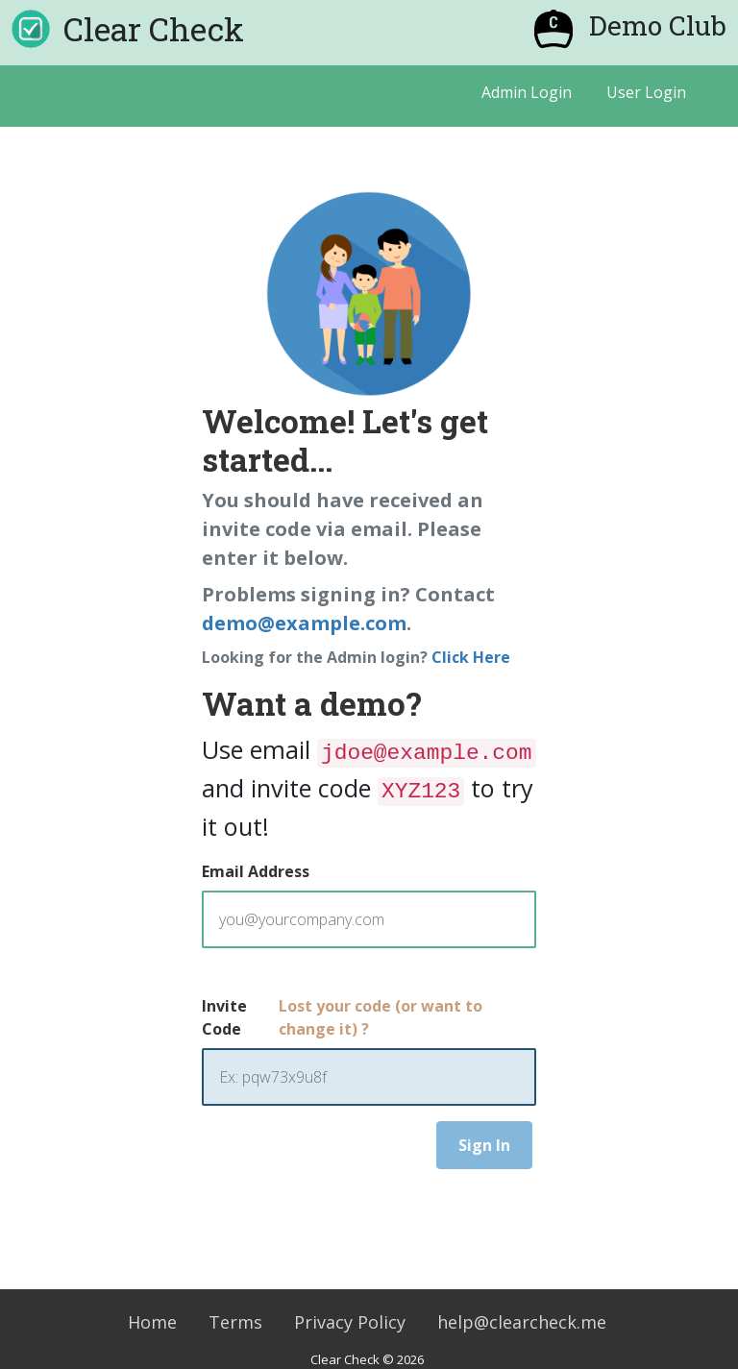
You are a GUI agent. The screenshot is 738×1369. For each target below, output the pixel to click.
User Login (646, 92)
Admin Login (526, 92)
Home (152, 1321)
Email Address (255, 871)
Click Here (470, 657)
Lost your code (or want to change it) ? (380, 1017)
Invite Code (224, 1017)
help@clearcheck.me (521, 1321)
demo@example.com (304, 623)
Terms (235, 1321)
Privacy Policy (350, 1321)
